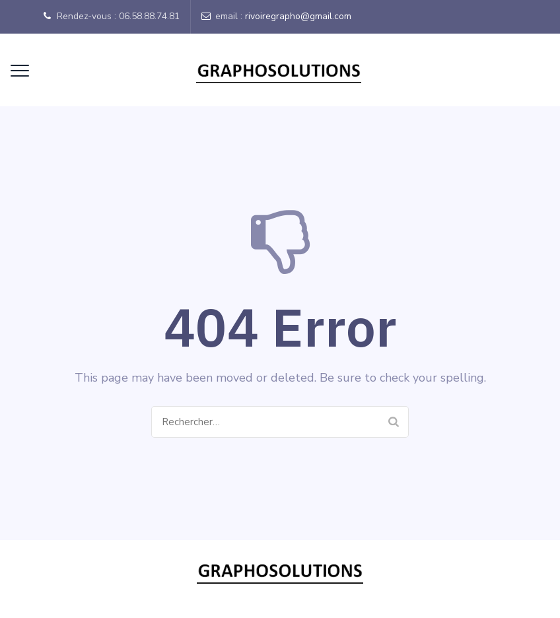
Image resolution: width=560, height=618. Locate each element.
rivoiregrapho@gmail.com (298, 16)
